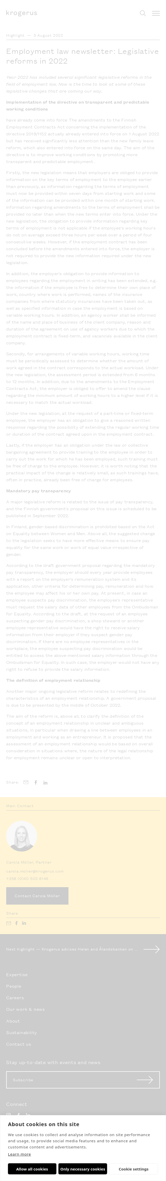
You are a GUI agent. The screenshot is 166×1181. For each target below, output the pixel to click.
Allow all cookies (26, 1169)
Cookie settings (114, 1169)
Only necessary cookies (70, 1169)
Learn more (19, 1154)
